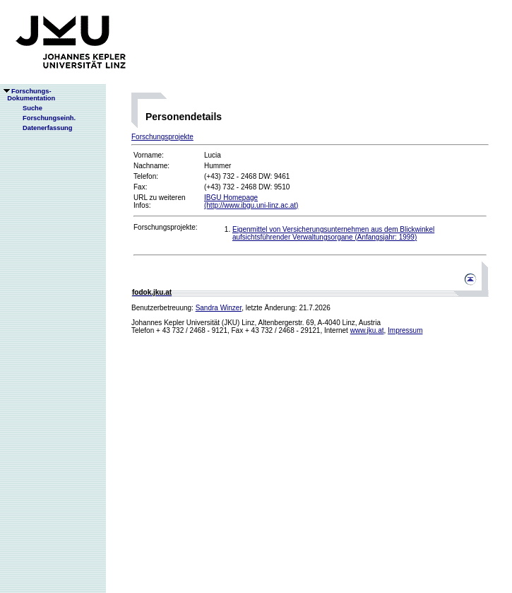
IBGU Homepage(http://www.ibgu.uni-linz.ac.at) (251, 201)
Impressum (405, 330)
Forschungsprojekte (162, 137)
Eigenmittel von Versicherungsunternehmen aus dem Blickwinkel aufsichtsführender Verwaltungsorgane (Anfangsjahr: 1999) (333, 233)
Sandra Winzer (219, 308)
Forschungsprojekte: (165, 227)
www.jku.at (367, 330)
